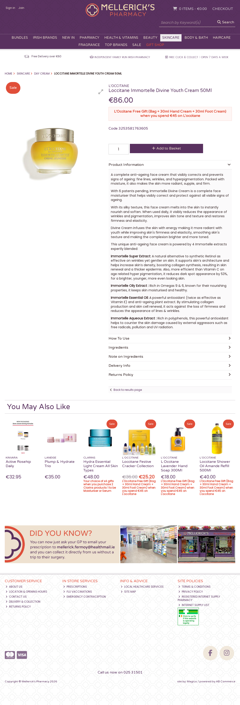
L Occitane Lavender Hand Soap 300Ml (174, 466)
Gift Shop (155, 45)
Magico (192, 681)
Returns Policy (18, 606)
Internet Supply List (193, 605)
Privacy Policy (190, 592)
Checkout (222, 9)
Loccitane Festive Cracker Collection (138, 463)
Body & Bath (196, 38)
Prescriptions (75, 587)
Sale (136, 45)
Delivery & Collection (23, 602)
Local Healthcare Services (142, 587)
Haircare (222, 38)
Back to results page (128, 390)
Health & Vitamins (121, 38)
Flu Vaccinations (77, 592)
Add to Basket (166, 148)
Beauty (150, 38)
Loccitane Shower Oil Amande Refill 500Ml (215, 466)
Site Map (128, 592)
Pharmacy (89, 38)
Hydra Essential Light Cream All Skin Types (100, 466)
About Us (14, 587)
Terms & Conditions (194, 587)
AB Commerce (225, 681)
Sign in (10, 8)
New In (68, 38)
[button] (100, 91)
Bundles (20, 38)
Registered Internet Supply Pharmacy (199, 598)
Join (21, 8)
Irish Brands (45, 38)
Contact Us (16, 597)
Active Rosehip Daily (18, 463)
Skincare (170, 38)
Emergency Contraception (84, 597)
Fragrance (89, 45)
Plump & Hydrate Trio (60, 463)
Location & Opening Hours (26, 592)
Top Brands (116, 45)
